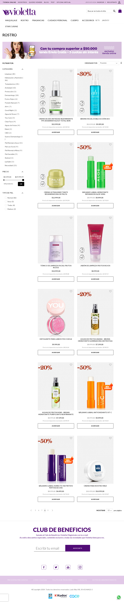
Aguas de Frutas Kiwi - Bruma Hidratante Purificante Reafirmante (56, 413)
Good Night (14, 110)
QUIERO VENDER (35, 2)
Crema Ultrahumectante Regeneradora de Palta (56, 193)
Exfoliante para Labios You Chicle (56, 339)
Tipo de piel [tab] (7, 193)
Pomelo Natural (14, 103)
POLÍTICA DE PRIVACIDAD (62, 580)
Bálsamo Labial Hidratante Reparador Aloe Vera (95, 193)
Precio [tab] (5, 172)
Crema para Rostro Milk (95, 486)
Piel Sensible (14, 154)
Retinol (13, 158)
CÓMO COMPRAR (40, 580)
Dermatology (14, 95)
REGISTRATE (112, 2)
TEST (53, 2)
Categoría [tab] (7, 69)
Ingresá (100, 2)
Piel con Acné (14, 146)
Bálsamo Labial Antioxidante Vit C (95, 412)
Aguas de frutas (14, 125)
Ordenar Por (91, 63)
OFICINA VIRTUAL (64, 2)
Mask (12, 129)
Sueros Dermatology (14, 138)
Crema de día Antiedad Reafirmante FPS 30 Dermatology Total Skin (56, 120)
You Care (13, 118)
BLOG (46, 2)
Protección (14, 91)
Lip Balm (13, 162)
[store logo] (19, 11)
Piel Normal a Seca (14, 143)
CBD (12, 133)
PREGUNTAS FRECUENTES (18, 580)
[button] (71, 71)
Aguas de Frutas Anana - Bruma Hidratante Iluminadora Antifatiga (95, 340)
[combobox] (101, 11)
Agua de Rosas (14, 114)
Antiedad (14, 88)
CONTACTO (82, 580)
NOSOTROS (22, 2)
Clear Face (14, 121)
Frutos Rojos (14, 99)
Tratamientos (14, 84)
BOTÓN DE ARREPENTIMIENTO (104, 580)
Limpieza (14, 74)
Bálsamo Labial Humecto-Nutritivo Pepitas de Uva (56, 487)
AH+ (12, 106)
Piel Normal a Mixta (14, 150)
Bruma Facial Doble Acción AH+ (95, 119)
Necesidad (14, 165)
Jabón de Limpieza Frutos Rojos (95, 266)
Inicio (4, 27)
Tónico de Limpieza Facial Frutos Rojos (55, 267)
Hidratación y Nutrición (14, 79)
